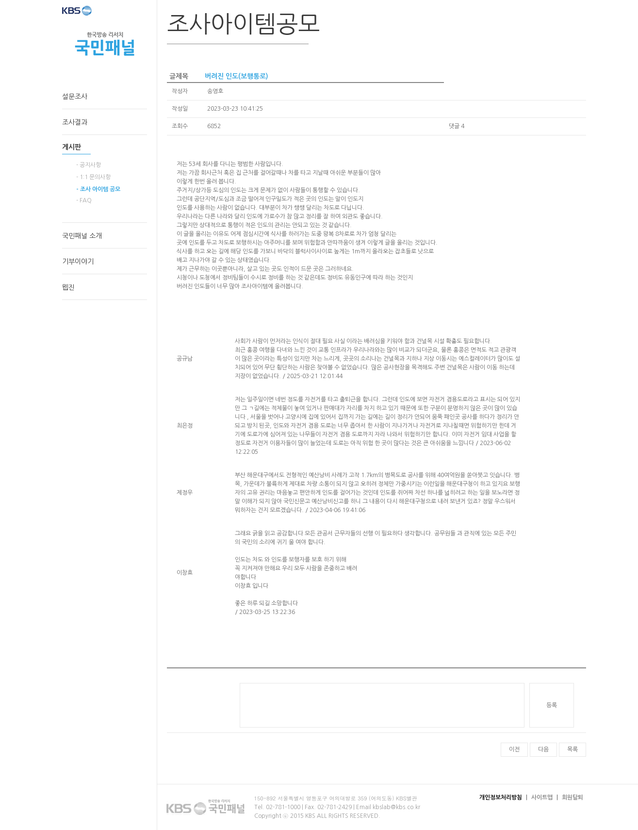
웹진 (68, 287)
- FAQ (84, 200)
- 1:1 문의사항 (93, 177)
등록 (551, 705)
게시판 (71, 147)
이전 (514, 749)
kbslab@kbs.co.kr (396, 807)
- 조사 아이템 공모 (98, 189)
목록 (572, 749)
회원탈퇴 (572, 797)
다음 (543, 749)
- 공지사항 (88, 165)
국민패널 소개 (82, 235)
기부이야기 (78, 261)
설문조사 (74, 96)
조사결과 (74, 122)
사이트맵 (542, 797)
